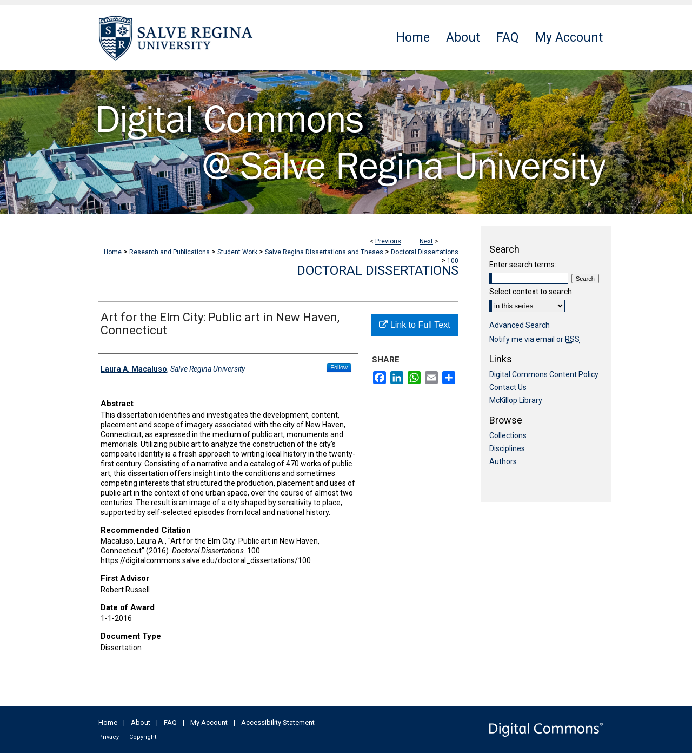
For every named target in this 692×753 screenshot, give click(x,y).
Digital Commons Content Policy (543, 374)
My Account (209, 722)
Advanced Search (519, 325)
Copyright (142, 737)
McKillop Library (515, 400)
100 (452, 261)
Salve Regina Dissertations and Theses (324, 252)
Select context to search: (531, 291)
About (140, 722)
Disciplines (507, 448)
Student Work (237, 252)
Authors (503, 461)
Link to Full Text (414, 324)
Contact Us (508, 387)
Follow (339, 367)
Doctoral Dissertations (424, 252)
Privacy (108, 737)
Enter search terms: (522, 264)
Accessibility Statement (278, 722)
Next (426, 241)
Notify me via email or (534, 339)
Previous (388, 241)
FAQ (170, 722)
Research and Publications (169, 252)
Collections (508, 435)
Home (113, 252)
